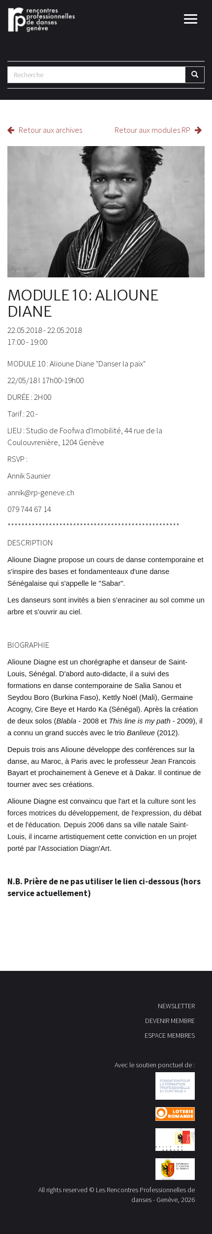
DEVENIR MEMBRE (170, 1020)
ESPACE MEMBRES (170, 1035)
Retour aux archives (44, 129)
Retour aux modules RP (158, 129)
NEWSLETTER (176, 1005)
